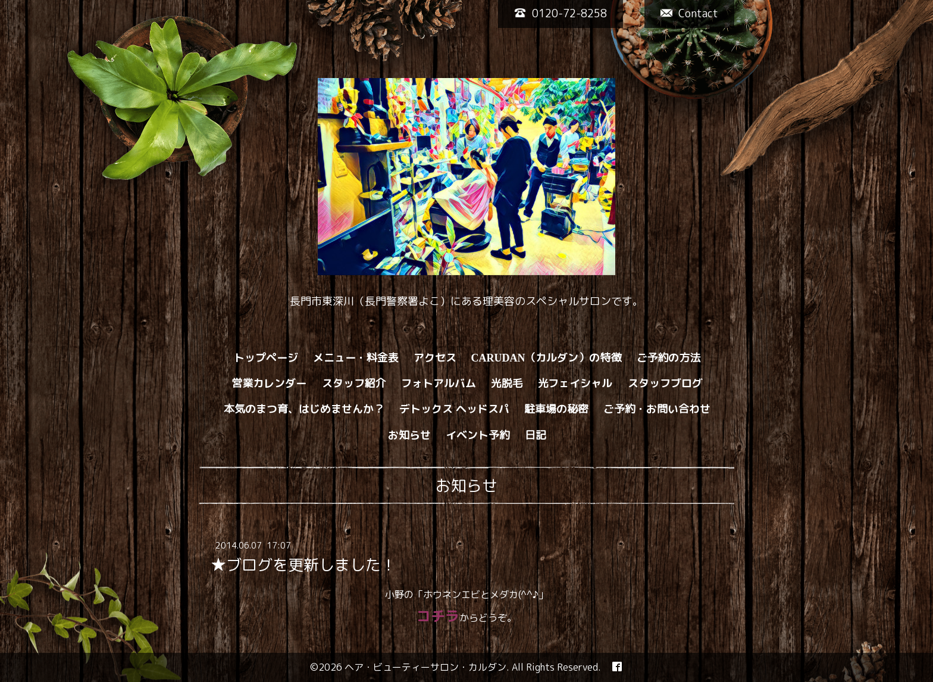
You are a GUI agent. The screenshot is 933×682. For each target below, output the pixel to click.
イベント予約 (478, 435)
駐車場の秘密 (556, 408)
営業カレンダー (269, 383)
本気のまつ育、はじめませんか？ (304, 408)
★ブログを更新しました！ (303, 564)
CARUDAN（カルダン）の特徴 (546, 357)
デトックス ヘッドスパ (454, 408)
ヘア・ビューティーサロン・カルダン (425, 667)
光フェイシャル (575, 383)
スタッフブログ (665, 383)
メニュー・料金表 (356, 357)
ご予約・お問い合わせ (656, 408)
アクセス (435, 357)
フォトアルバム (438, 383)
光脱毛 (507, 383)
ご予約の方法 (669, 357)
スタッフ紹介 (354, 383)
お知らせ (409, 435)
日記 (535, 435)
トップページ (266, 357)
